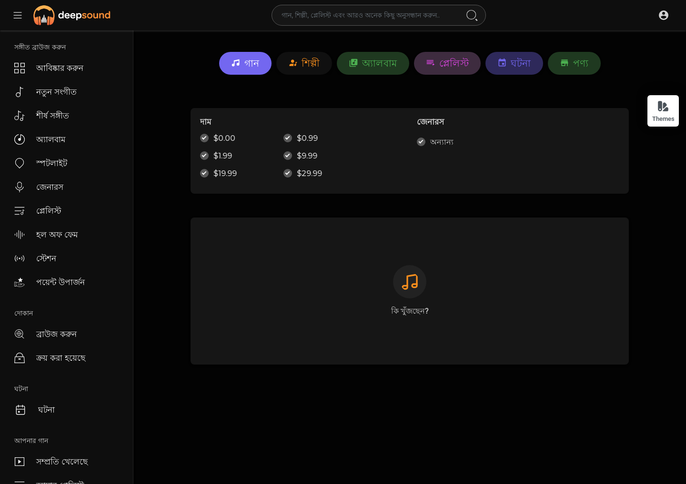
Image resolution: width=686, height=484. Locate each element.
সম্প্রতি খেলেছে (51, 461)
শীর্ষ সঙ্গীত (41, 115)
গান (245, 63)
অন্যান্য (442, 142)
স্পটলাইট (40, 163)
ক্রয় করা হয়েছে (49, 358)
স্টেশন (35, 258)
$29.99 (309, 173)
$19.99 (225, 173)
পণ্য (574, 63)
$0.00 (224, 138)
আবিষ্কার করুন (48, 68)
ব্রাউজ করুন (45, 334)
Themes (663, 111)
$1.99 (222, 155)
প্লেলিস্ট (37, 211)
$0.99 (307, 138)
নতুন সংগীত (45, 92)
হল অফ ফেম (46, 234)
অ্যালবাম (39, 139)
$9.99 (307, 155)
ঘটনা (34, 410)
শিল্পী (304, 63)
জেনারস (38, 187)
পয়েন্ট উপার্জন (49, 282)
